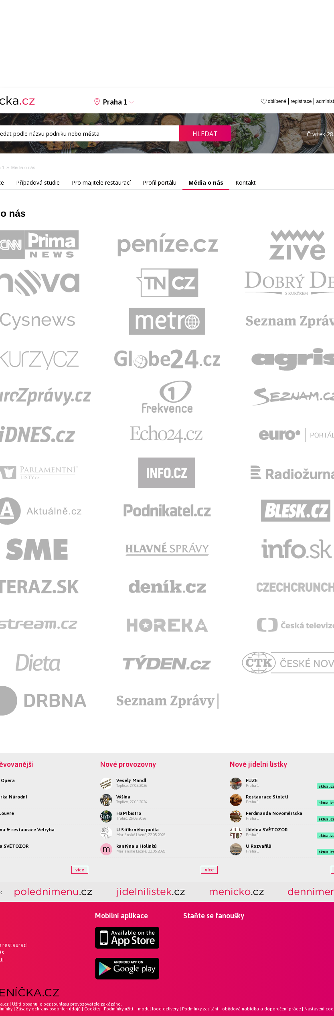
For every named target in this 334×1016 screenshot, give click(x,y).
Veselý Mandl (131, 780)
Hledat (205, 133)
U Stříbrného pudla (137, 830)
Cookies (92, 1008)
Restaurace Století (267, 797)
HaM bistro (128, 813)
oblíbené (277, 101)
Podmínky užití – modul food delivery (141, 1008)
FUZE (252, 780)
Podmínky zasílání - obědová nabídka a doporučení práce (241, 1008)
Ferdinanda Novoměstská (274, 813)
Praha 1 (115, 102)
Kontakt (245, 182)
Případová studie (38, 182)
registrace (301, 101)
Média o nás (23, 167)
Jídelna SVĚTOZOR (266, 830)
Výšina (123, 797)
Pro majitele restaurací (101, 182)
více (79, 870)
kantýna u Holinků (136, 846)
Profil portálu (159, 182)
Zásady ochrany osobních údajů (48, 1008)
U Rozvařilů (258, 846)
